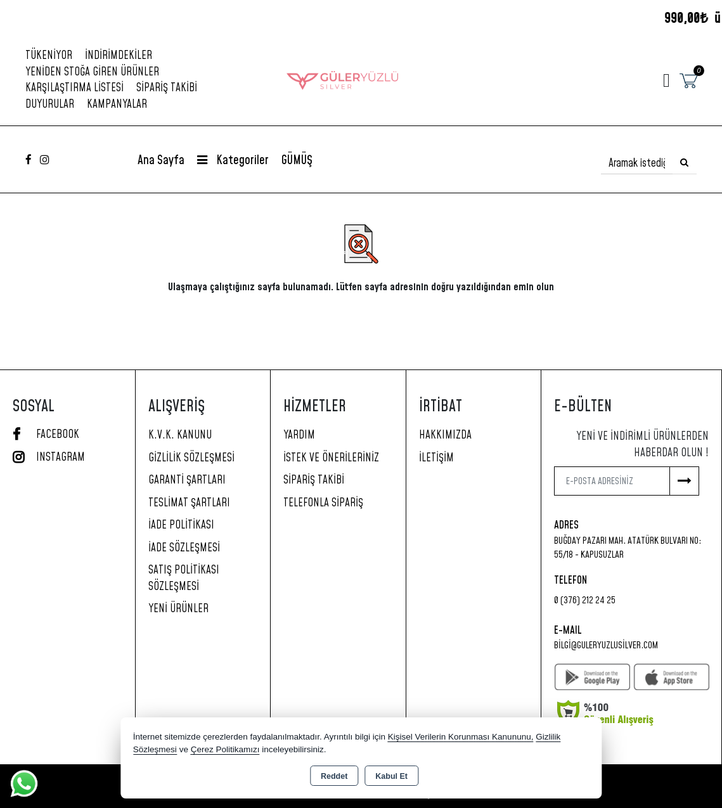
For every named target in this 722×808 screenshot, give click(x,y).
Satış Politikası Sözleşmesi (183, 578)
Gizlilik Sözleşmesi (191, 458)
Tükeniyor (48, 55)
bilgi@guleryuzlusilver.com (606, 645)
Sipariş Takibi (166, 88)
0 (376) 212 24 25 (585, 600)
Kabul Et (391, 776)
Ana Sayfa (161, 160)
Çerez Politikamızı (225, 749)
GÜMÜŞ (297, 160)
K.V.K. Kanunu (180, 435)
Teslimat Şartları (189, 503)
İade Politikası (181, 525)
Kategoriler (233, 160)
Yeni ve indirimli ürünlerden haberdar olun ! (642, 445)
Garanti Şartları (187, 480)
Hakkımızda (445, 435)
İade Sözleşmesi (184, 548)
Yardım (299, 435)
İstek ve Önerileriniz (331, 458)
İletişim (436, 458)
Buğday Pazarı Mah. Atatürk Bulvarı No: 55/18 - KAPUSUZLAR (627, 548)
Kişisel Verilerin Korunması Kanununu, (461, 736)
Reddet (334, 776)
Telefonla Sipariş (323, 503)
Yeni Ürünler (178, 609)
